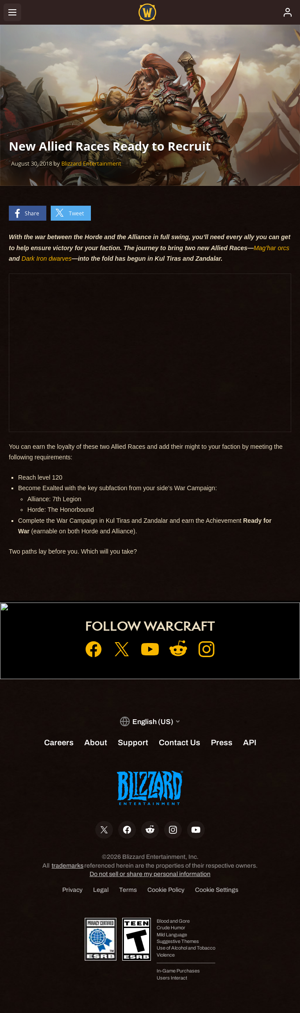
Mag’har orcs (271, 247)
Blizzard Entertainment (91, 163)
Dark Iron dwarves (47, 258)
